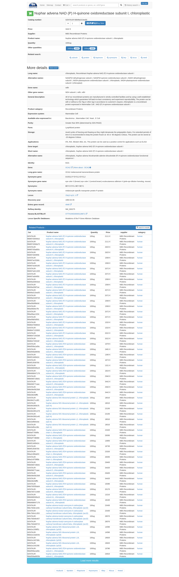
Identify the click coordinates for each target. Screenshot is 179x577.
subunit (73, 58)
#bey (103, 571)
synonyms (112, 58)
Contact (58, 5)
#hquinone (81, 571)
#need (120, 571)
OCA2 (69, 168)
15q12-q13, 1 (72, 195)
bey (123, 58)
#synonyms (93, 571)
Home (42, 5)
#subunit (59, 571)
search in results (143, 227)
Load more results (89, 560)
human (140, 236)
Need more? (53, 68)
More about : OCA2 (82, 168)
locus (133, 58)
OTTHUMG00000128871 (76, 214)
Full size (144, 3)
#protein (70, 571)
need (144, 58)
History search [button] (132, 5)
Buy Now (95, 23)
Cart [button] (66, 5)
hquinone (98, 58)
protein (85, 58)
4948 (69, 205)
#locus (111, 571)
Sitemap (50, 5)
